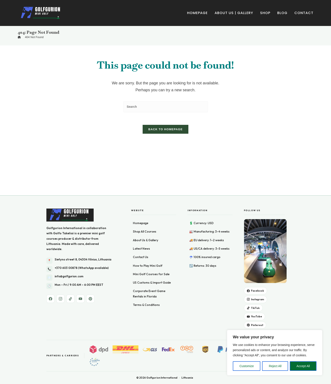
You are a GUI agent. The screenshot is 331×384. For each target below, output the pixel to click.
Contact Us (140, 207)
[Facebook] (50, 248)
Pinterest (255, 274)
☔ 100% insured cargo (204, 207)
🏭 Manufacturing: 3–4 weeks (209, 181)
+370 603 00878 (66, 217)
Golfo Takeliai (63, 183)
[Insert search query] (165, 106)
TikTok (253, 257)
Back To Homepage (165, 130)
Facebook (255, 240)
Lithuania (53, 194)
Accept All (303, 366)
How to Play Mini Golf (147, 215)
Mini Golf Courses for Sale (151, 224)
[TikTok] (70, 248)
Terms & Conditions (146, 255)
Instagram (255, 249)
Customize (247, 366)
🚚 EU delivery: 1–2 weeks (206, 190)
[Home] (19, 37)
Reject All (275, 366)
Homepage (140, 173)
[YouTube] (80, 248)
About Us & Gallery (145, 190)
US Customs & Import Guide (152, 232)
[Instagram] (60, 248)
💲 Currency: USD (201, 173)
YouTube (254, 266)
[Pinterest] (90, 248)
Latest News (141, 198)
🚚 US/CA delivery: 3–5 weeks (209, 198)
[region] (274, 352)
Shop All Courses (144, 181)
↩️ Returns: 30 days (202, 215)
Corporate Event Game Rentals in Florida (149, 243)
